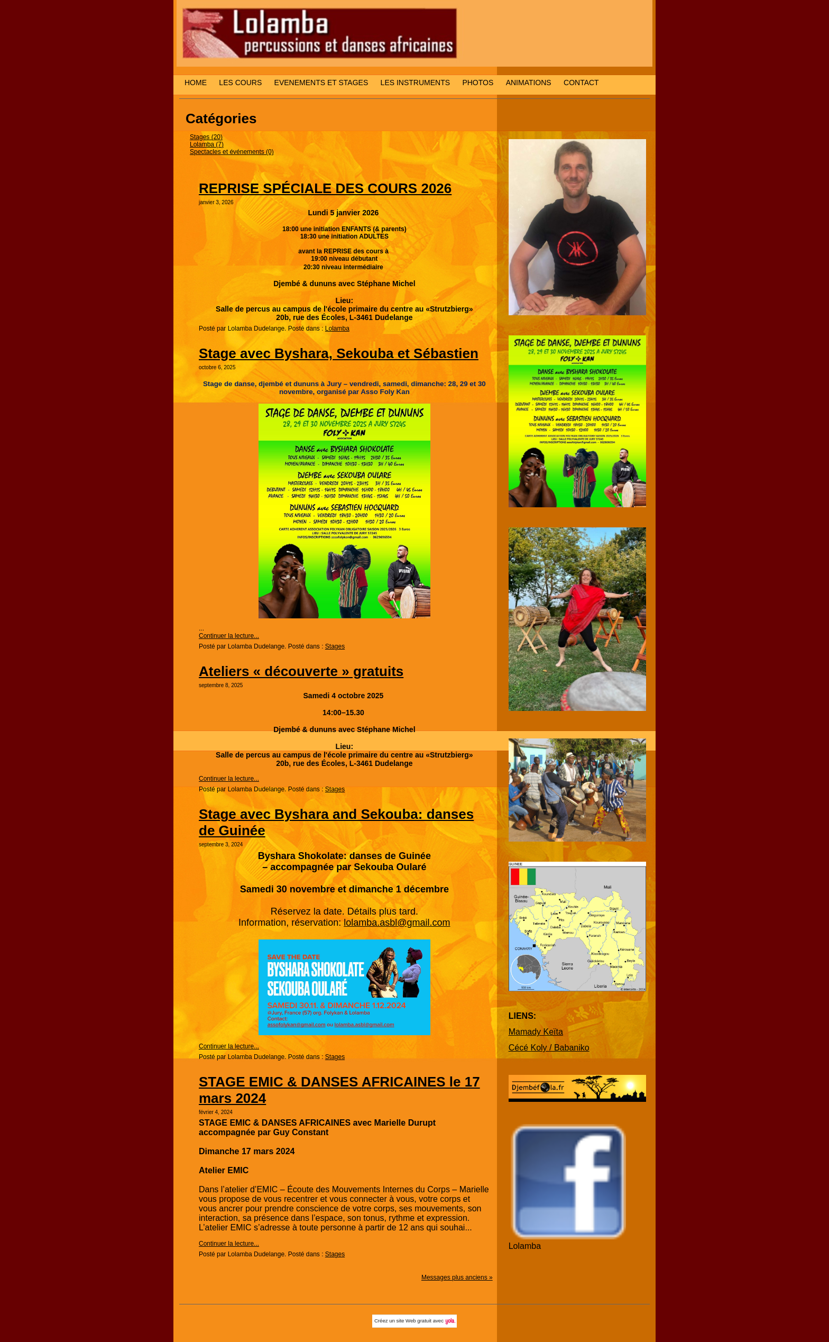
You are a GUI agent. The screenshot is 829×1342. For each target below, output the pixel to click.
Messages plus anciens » (457, 1277)
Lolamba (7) (207, 144)
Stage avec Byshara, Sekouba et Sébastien (338, 353)
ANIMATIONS (528, 82)
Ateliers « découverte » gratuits (301, 671)
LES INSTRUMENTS (415, 82)
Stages (335, 646)
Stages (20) (206, 137)
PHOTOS (477, 82)
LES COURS (240, 82)
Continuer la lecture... (229, 636)
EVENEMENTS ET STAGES (321, 82)
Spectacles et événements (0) (232, 152)
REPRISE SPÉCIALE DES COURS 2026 (325, 188)
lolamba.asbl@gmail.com (397, 922)
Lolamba (337, 328)
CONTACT (581, 82)
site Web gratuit (414, 1320)
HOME (196, 82)
